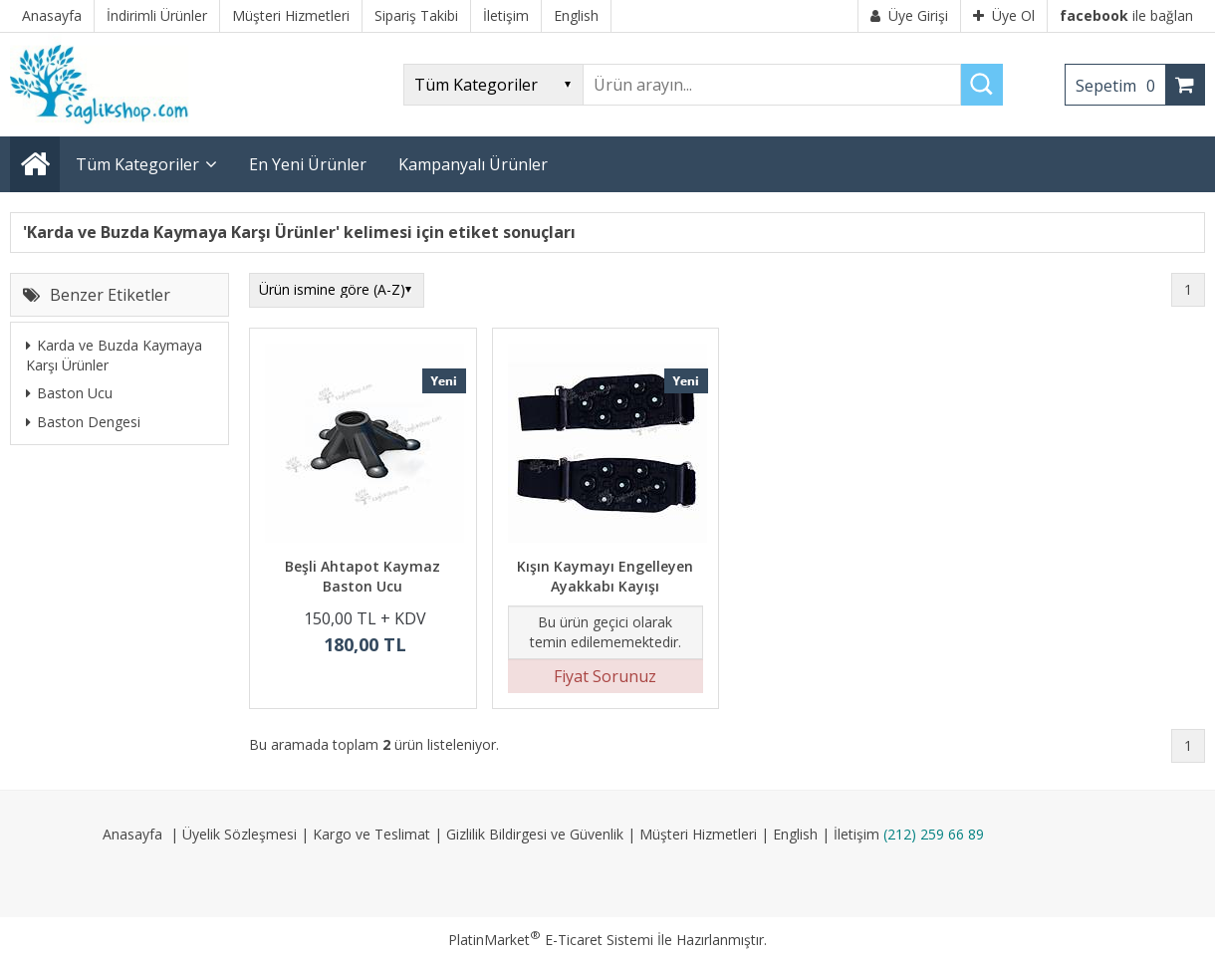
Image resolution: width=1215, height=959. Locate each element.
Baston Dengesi (83, 421)
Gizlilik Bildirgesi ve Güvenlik (534, 834)
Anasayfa (132, 834)
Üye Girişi (909, 15)
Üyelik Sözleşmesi (239, 834)
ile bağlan (1126, 15)
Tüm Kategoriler (137, 164)
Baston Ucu (69, 392)
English (795, 834)
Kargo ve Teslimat (371, 834)
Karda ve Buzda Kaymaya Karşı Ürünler (114, 355)
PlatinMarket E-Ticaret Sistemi (550, 939)
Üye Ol (1004, 15)
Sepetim (1120, 86)
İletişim (856, 834)
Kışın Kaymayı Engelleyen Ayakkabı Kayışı (605, 576)
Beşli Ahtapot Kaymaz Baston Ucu (362, 576)
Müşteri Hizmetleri (698, 834)
